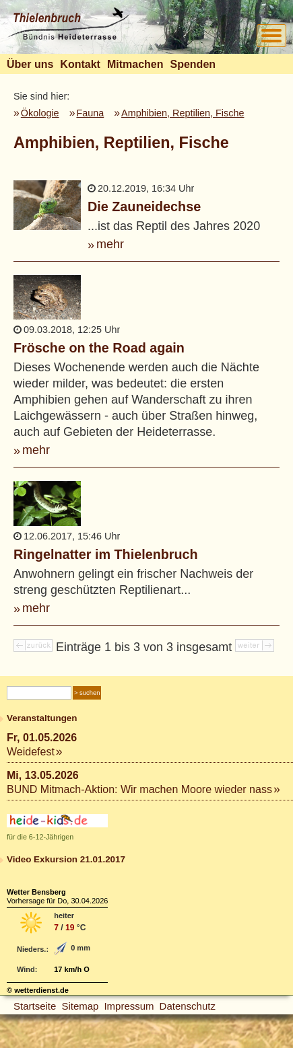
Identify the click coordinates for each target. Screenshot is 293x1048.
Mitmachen (135, 64)
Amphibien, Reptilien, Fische (182, 113)
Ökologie (40, 113)
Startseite (34, 1006)
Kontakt (80, 64)
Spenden (193, 64)
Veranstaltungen (42, 718)
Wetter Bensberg (36, 892)
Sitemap (79, 1006)
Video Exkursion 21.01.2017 (66, 859)
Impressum (129, 1006)
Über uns (30, 64)
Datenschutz (188, 1006)
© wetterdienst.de (38, 990)
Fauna (90, 113)
